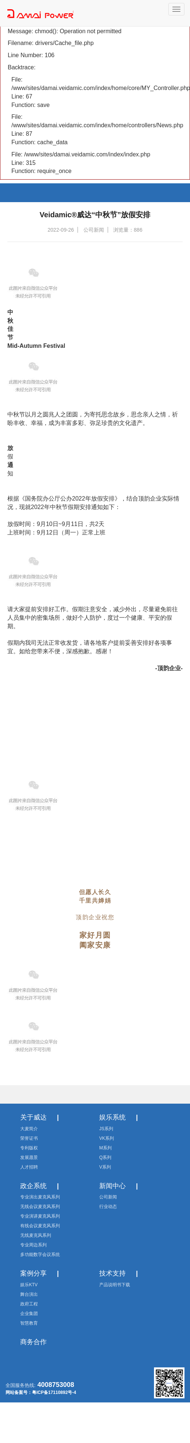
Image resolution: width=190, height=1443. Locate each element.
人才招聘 (29, 1167)
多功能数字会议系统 (40, 1254)
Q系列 (105, 1157)
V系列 (105, 1167)
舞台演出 (29, 1294)
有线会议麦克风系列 (40, 1225)
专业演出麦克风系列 (40, 1197)
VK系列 (106, 1138)
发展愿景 (29, 1157)
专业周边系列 (33, 1245)
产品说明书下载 (114, 1284)
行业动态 (108, 1206)
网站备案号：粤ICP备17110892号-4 (41, 1392)
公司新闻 (108, 1197)
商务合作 (33, 1342)
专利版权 (29, 1147)
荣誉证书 (29, 1138)
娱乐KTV (28, 1284)
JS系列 (106, 1128)
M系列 (105, 1147)
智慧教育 (29, 1323)
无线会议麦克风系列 (40, 1206)
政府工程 (29, 1304)
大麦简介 (29, 1128)
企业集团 (29, 1313)
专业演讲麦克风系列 (40, 1216)
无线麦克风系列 (35, 1235)
